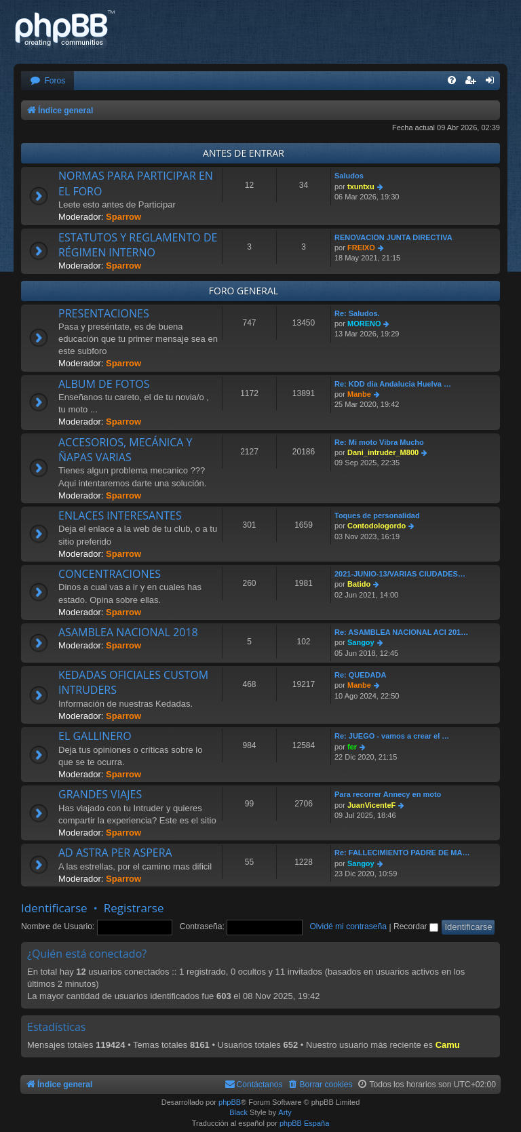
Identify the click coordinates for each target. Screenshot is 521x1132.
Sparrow (123, 217)
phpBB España (304, 1123)
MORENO (364, 323)
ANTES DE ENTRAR (243, 153)
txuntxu (360, 186)
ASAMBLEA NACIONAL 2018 (128, 632)
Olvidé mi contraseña (348, 926)
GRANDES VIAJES (100, 794)
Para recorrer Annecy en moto (387, 794)
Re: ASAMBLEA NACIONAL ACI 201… (401, 632)
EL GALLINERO (95, 735)
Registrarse (134, 908)
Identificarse (54, 908)
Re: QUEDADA (360, 675)
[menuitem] (47, 81)
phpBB (229, 1102)
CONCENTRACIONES (109, 573)
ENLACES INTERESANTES (120, 515)
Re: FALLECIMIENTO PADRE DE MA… (401, 852)
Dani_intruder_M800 (383, 452)
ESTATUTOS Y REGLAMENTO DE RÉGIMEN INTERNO (137, 245)
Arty (285, 1112)
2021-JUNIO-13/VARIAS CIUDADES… (399, 574)
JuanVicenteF (371, 805)
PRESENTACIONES (103, 313)
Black (238, 1112)
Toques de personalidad (377, 515)
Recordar (415, 926)
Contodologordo (376, 526)
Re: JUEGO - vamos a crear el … (391, 736)
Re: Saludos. (357, 313)
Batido (358, 584)
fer (352, 747)
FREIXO (361, 247)
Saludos (349, 176)
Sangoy (360, 642)
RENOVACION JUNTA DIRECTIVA (393, 237)
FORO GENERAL (243, 290)
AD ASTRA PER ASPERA (115, 852)
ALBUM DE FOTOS (103, 383)
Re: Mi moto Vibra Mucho (379, 442)
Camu (448, 1045)
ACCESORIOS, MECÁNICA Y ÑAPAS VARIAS (125, 450)
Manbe (359, 394)
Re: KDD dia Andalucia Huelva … (392, 384)
